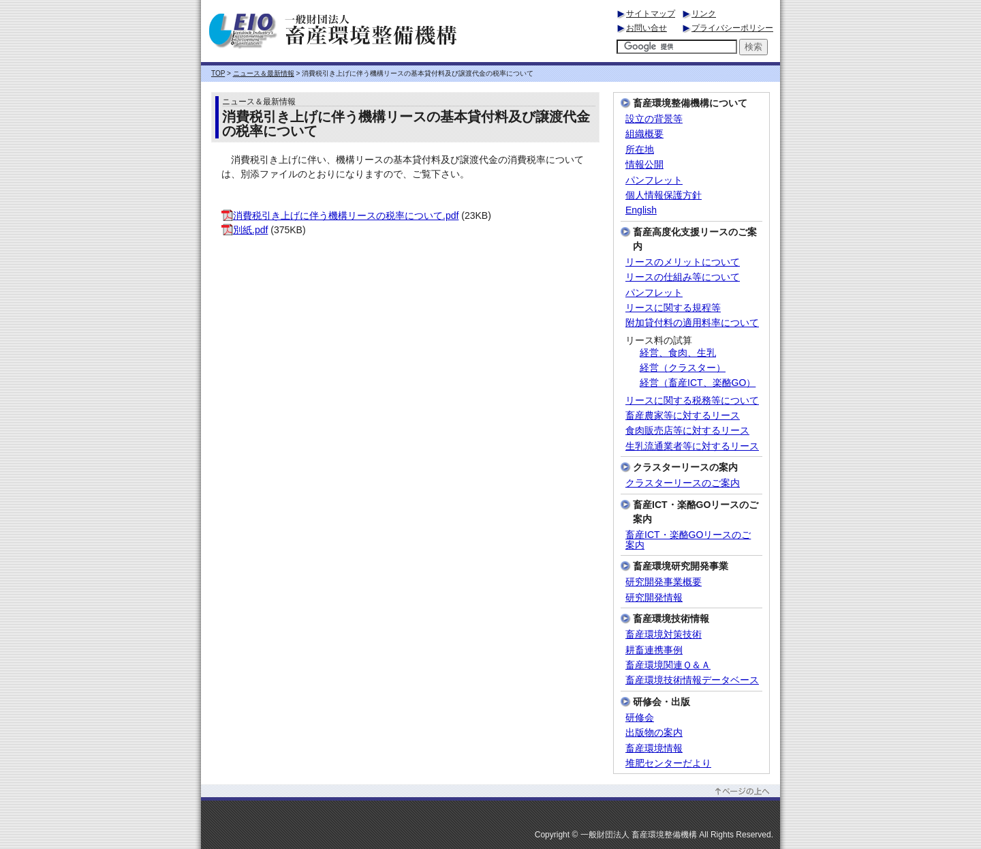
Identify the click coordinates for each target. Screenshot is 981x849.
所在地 (639, 150)
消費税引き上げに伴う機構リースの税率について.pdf (339, 215)
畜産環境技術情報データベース (692, 680)
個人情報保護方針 (663, 195)
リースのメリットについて (682, 262)
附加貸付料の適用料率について (692, 323)
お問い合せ (646, 28)
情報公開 (644, 165)
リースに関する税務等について (692, 401)
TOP (218, 73)
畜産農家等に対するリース (682, 416)
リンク (703, 13)
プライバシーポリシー (732, 28)
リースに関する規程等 (673, 308)
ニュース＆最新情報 (263, 73)
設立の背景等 (654, 119)
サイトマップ (650, 13)
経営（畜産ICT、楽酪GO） (698, 383)
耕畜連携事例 (654, 650)
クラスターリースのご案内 (682, 483)
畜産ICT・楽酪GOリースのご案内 (688, 540)
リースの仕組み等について (682, 277)
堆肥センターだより (668, 763)
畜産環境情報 (654, 748)
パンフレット (654, 180)
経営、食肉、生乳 (678, 353)
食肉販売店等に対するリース (687, 431)
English (641, 210)
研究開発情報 (654, 598)
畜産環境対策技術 (663, 634)
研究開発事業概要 (663, 582)
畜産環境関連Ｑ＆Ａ (668, 665)
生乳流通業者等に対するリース (692, 446)
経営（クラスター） (683, 368)
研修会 (639, 718)
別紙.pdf (244, 229)
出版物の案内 (654, 733)
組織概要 (644, 134)
